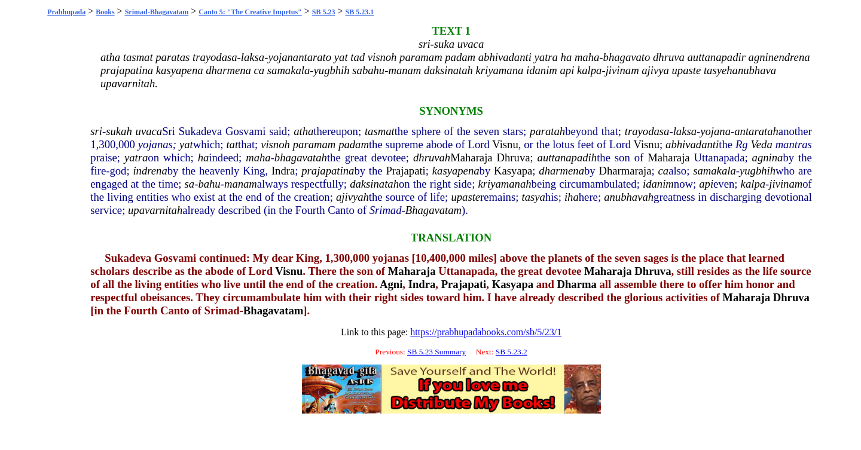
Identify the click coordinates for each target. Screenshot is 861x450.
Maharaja (471, 157)
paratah (547, 131)
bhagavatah (300, 157)
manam (240, 183)
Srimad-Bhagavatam (157, 12)
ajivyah (352, 197)
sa (190, 183)
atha (303, 131)
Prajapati (405, 170)
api (706, 183)
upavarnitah (155, 210)
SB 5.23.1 (360, 12)
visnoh (275, 144)
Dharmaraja (625, 170)
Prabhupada (66, 12)
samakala (714, 170)
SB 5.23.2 (511, 351)
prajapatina (327, 170)
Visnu (505, 144)
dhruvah (431, 157)
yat (186, 144)
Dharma (577, 284)
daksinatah (374, 183)
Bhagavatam (433, 210)
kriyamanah (504, 183)
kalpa (753, 183)
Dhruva (513, 157)
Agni (391, 284)
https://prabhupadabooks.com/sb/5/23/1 (485, 332)
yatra (136, 157)
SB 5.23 (323, 12)
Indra (283, 170)
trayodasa (647, 131)
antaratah (756, 131)
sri (96, 131)
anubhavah (629, 197)
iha (571, 197)
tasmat (380, 131)
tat (232, 144)
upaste (465, 197)
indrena (150, 170)
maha (258, 157)
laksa (685, 131)
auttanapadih (567, 157)
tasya (533, 197)
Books (105, 12)
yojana (715, 131)
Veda (762, 144)
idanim (658, 183)
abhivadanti (692, 144)
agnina (767, 157)
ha (203, 157)
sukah (119, 131)
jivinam (785, 183)
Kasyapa (513, 170)
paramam (314, 144)
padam (353, 144)
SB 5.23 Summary (436, 351)
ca (663, 170)
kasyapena (456, 170)
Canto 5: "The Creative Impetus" (250, 12)
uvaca (149, 131)
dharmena (561, 170)
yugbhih (757, 170)
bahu (209, 183)
